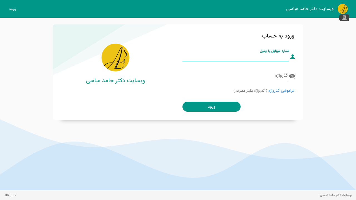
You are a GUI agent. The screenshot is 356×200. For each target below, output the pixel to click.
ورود (12, 9)
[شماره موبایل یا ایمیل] (235, 56)
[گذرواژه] (235, 75)
